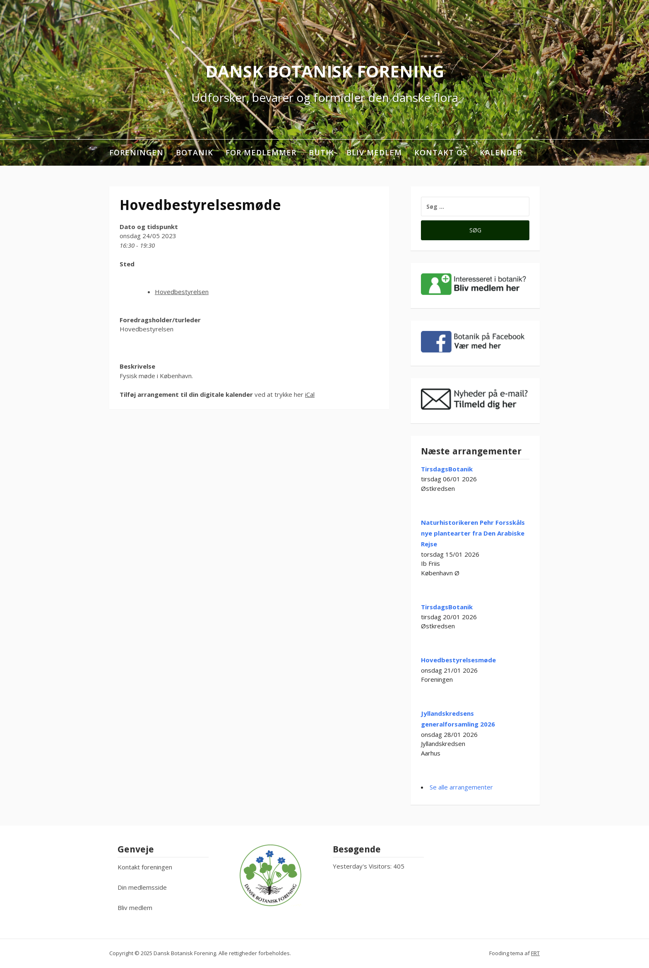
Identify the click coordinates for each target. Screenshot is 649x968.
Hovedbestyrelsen (182, 291)
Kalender (501, 152)
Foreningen (136, 152)
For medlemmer (261, 152)
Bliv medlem (374, 152)
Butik (321, 152)
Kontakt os (440, 152)
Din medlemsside (142, 887)
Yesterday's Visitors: (363, 866)
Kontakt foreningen (145, 867)
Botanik (194, 152)
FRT (535, 953)
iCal (310, 394)
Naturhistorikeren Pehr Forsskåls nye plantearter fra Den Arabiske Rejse (473, 533)
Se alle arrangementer (461, 787)
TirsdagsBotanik (447, 469)
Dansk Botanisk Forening (324, 71)
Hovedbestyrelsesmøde (458, 660)
